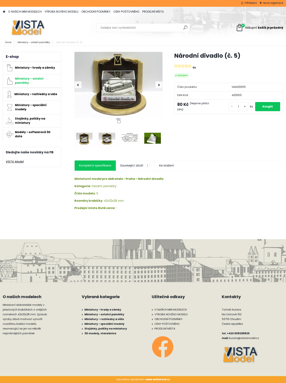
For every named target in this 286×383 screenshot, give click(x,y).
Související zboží (135, 165)
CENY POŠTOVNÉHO (126, 12)
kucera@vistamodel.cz (244, 338)
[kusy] (238, 106)
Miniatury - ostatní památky (34, 42)
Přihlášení (251, 3)
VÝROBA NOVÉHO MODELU (61, 12)
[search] (185, 28)
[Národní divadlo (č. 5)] (118, 85)
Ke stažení (166, 165)
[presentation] (78, 85)
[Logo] (28, 28)
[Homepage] (4, 11)
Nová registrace (273, 3)
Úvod (8, 42)
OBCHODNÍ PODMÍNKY (96, 12)
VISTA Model (15, 162)
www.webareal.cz (158, 379)
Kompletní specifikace (95, 165)
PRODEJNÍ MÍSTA (153, 12)
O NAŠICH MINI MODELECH (25, 12)
